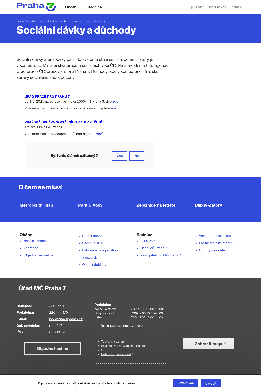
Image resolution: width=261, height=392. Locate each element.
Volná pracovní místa (215, 236)
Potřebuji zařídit (39, 20)
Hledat (197, 7)
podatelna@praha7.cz (66, 319)
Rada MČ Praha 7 (154, 248)
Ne (136, 156)
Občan (70, 7)
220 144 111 (58, 306)
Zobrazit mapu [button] (209, 343)
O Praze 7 (148, 241)
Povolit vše (181, 383)
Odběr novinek (218, 7)
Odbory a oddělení (213, 250)
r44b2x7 (55, 325)
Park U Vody (90, 205)
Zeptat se (31, 248)
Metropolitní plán (36, 205)
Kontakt (237, 7)
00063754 (57, 332)
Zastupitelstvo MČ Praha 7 (161, 255)
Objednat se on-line (38, 255)
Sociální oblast (61, 20)
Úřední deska (92, 236)
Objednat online (52, 348)
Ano (119, 156)
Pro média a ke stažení (216, 243)
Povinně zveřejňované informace (123, 345)
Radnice (95, 7)
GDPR (105, 350)
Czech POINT (92, 243)
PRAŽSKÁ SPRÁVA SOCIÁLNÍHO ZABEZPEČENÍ (63, 122)
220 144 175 (58, 312)
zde (115, 101)
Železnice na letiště (155, 205)
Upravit (210, 383)
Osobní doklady (94, 264)
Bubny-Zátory (208, 205)
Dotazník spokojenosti (116, 354)
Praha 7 (21, 20)
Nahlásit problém (37, 241)
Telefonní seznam (113, 341)
